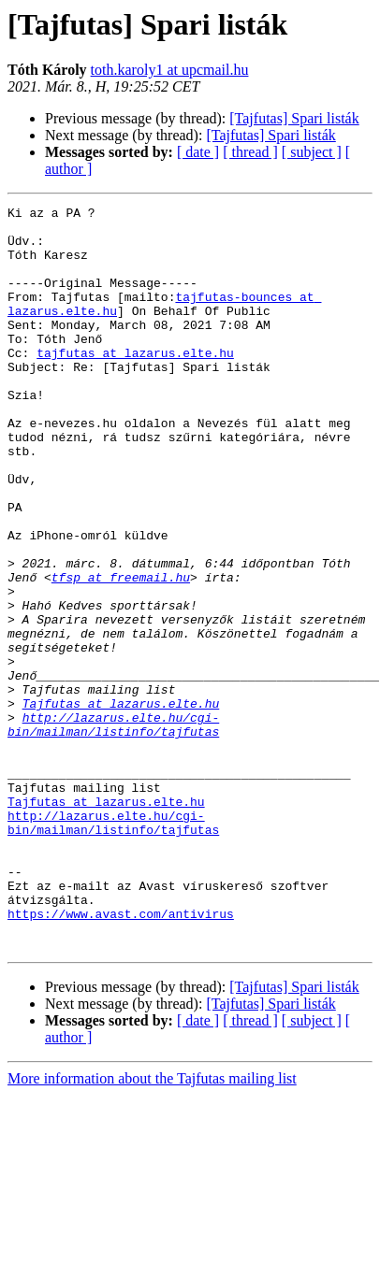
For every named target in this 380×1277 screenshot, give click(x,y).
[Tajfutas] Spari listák (293, 118)
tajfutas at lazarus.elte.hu (135, 383)
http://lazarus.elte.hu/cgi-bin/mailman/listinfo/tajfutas (113, 829)
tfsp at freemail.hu (120, 652)
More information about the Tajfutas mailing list (152, 1227)
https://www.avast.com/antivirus (120, 1056)
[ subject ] (312, 152)
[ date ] (198, 152)
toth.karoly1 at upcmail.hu (170, 70)
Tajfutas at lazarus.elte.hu (121, 804)
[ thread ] (250, 152)
